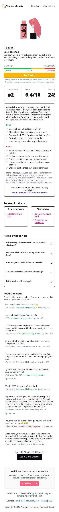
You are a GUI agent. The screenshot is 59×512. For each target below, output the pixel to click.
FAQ (50, 500)
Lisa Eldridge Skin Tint (15, 215)
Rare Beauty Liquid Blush (43, 215)
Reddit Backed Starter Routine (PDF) (29, 192)
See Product (29, 75)
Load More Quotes (29, 456)
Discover (36, 6)
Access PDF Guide (29, 483)
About (44, 500)
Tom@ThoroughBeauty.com (27, 500)
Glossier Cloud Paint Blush (41, 221)
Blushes (9, 47)
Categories (49, 6)
